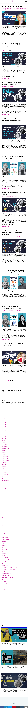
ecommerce (20, 49)
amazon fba (11, 49)
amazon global (5, 426)
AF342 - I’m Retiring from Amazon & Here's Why (12, 397)
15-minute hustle (5, 414)
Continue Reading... (6, 78)
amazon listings (10, 122)
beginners (4, 440)
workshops (4, 616)
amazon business (5, 49)
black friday (4, 444)
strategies (4, 589)
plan (3, 543)
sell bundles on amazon (7, 573)
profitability (4, 561)
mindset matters (5, 527)
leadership (4, 515)
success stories (5, 9)
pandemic (4, 541)
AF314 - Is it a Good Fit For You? (12, 6)
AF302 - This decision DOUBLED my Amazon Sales (14, 345)
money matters (5, 531)
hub (3, 500)
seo (2, 579)
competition (4, 462)
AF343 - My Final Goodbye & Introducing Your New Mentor (12, 391)
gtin (2, 486)
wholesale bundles (6, 612)
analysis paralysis (5, 436)
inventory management (6, 507)
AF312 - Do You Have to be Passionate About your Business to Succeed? (13, 45)
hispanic (3, 494)
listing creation (5, 519)
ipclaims (3, 511)
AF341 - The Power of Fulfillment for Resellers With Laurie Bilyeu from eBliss (13, 403)
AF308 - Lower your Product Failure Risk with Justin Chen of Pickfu (13, 119)
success (3, 591)
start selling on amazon (7, 583)
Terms (14, 705)
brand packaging (5, 448)
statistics (3, 585)
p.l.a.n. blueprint (5, 539)
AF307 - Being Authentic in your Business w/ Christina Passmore (12, 157)
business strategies (5, 458)
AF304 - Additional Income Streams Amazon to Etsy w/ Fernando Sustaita (14, 271)
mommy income (5, 529)
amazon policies (5, 430)
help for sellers (5, 492)
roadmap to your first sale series (8, 569)
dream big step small (6, 464)
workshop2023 (5, 614)
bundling (4, 454)
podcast (3, 545)
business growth (5, 456)
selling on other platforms (20, 8)
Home (14, 701)
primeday (4, 553)
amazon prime (5, 432)
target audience (5, 595)
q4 (2, 563)
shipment (4, 581)
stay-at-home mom (6, 587)
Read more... (4, 648)
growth (14, 347)
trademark (4, 237)
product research (5, 557)
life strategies (4, 517)
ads (2, 310)
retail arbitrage (5, 565)
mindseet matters (5, 525)
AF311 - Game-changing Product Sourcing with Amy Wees (12, 83)
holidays (3, 496)
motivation (4, 533)
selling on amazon (5, 575)
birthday (3, 442)
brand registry (10, 236)
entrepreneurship (10, 160)
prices (3, 551)
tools (3, 597)
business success (5, 8)
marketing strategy (5, 521)
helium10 (4, 490)
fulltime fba (4, 482)
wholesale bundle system (7, 610)
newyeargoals (4, 535)
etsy (8, 274)
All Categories (4, 412)
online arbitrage (5, 537)
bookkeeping (4, 446)
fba (2, 478)
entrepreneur (4, 472)
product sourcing (11, 86)
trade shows (4, 599)
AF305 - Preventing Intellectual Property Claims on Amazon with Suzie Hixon (12, 232)
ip (2, 509)
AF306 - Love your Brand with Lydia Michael (13, 193)
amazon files (4, 424)
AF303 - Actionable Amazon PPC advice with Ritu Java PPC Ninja (12, 307)
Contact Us (14, 703)
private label (4, 555)
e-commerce (9, 347)
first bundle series (5, 480)
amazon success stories (6, 434)
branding (16, 49)
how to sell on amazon (6, 498)
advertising (4, 418)
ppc (21, 310)
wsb (2, 618)
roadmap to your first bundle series (9, 567)
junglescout (4, 513)
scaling (3, 571)
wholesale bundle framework (8, 608)
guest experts (12, 8)
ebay (2, 405)
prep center (4, 549)
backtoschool (4, 438)
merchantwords (5, 523)
